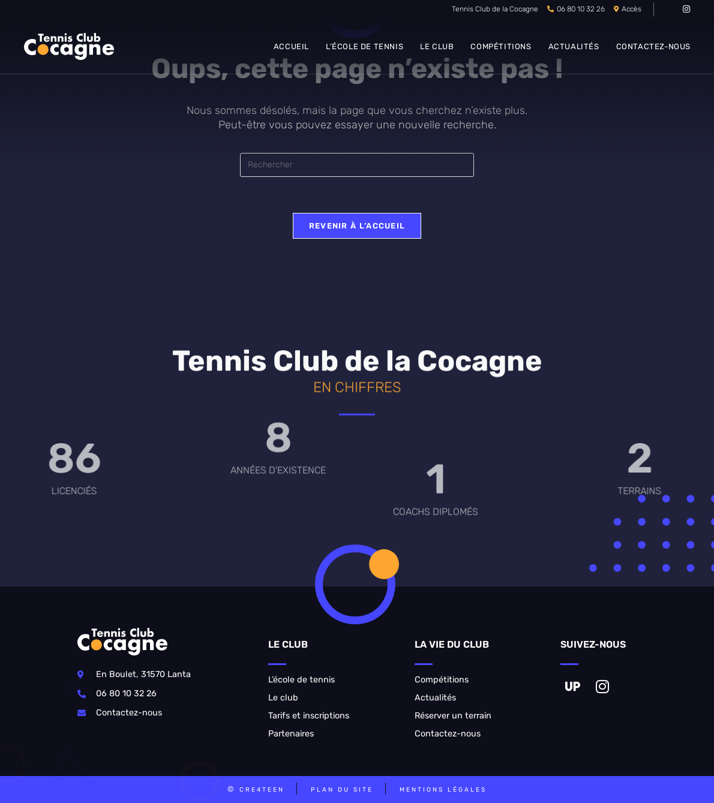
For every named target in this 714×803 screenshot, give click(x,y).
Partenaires (291, 734)
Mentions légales (443, 789)
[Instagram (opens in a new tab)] (684, 10)
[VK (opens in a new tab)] (671, 10)
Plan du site (342, 789)
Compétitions (442, 680)
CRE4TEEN (261, 789)
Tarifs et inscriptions (308, 716)
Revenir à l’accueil (357, 225)
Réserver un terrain (453, 716)
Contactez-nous (448, 734)
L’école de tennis (301, 680)
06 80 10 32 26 (581, 9)
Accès (631, 9)
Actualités (435, 698)
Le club (283, 698)
